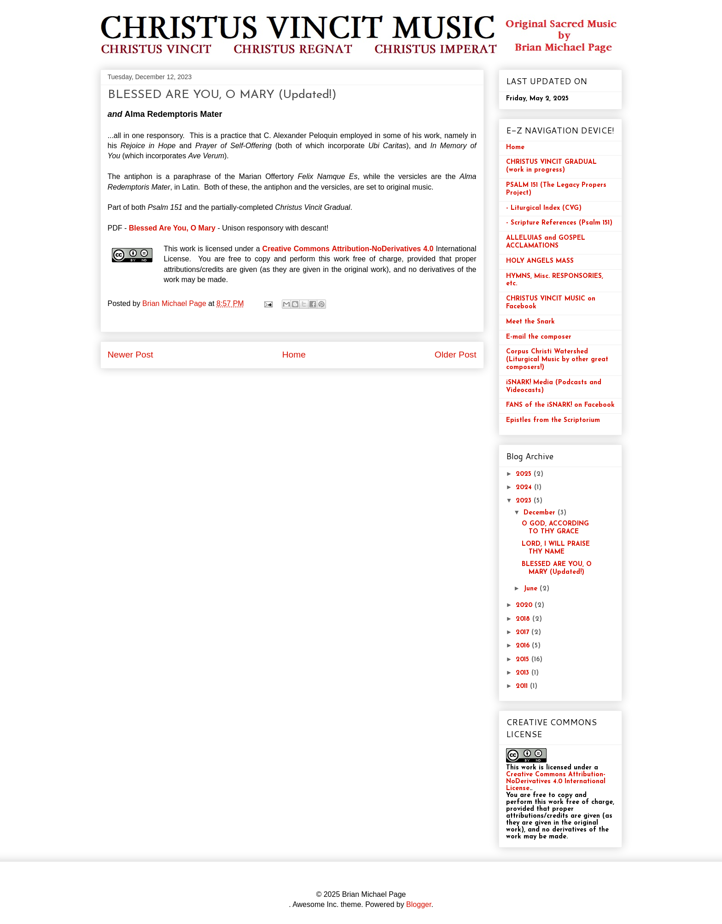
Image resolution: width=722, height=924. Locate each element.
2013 (523, 673)
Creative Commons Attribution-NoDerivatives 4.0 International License (556, 781)
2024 (525, 487)
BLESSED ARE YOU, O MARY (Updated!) (557, 568)
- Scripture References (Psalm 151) (559, 222)
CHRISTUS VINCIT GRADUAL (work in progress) (551, 166)
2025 (525, 474)
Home (294, 354)
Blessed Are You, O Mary (172, 228)
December (541, 512)
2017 (523, 632)
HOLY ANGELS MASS (540, 261)
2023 (525, 500)
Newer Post (130, 354)
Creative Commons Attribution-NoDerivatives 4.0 (348, 249)
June (532, 588)
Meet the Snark (530, 321)
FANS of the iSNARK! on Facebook (560, 405)
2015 (523, 659)
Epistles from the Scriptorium (553, 420)
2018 (524, 619)
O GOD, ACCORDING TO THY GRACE (555, 527)
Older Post (456, 354)
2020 (525, 605)
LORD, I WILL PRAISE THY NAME (556, 548)
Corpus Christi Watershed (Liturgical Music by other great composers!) (557, 359)
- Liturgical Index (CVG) (544, 208)
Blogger (418, 904)
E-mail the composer (538, 337)
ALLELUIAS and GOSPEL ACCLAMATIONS (545, 242)
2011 (523, 686)
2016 (524, 645)
